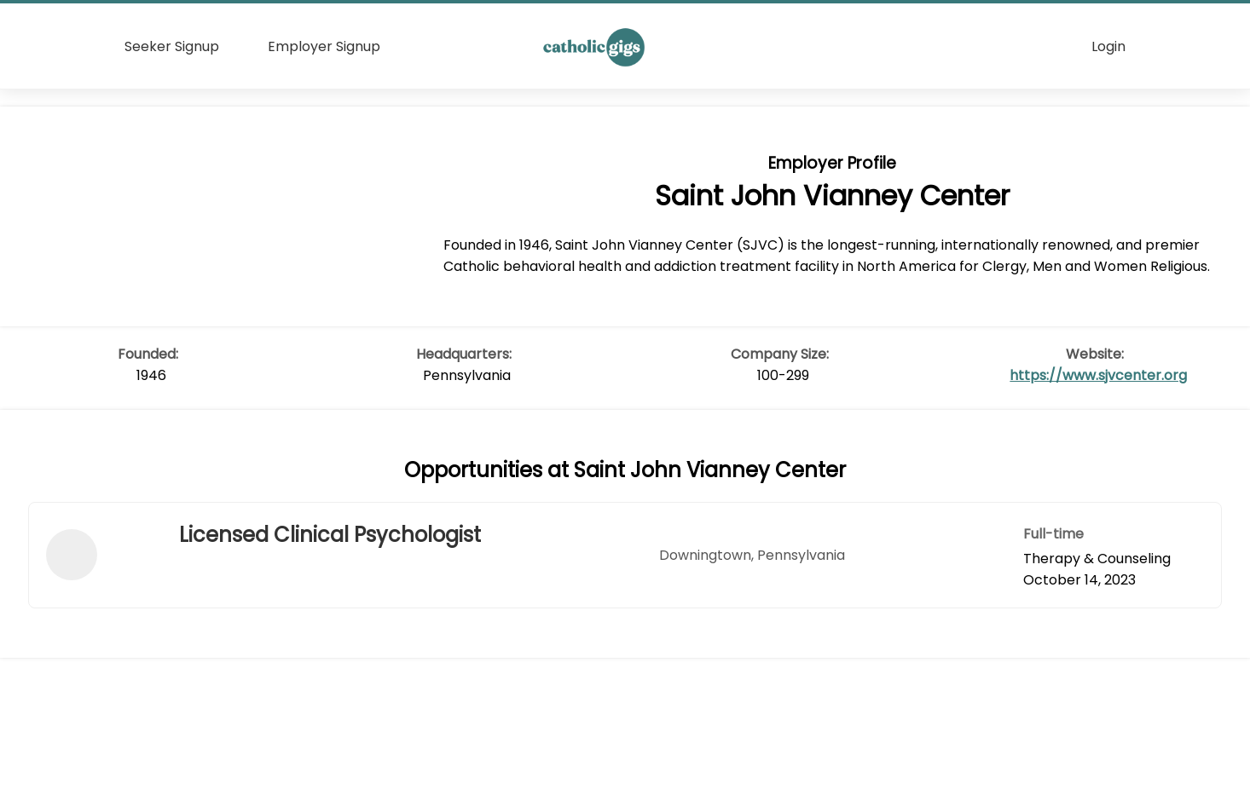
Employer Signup (324, 46)
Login (1108, 46)
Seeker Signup (171, 46)
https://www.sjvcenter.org (1098, 375)
